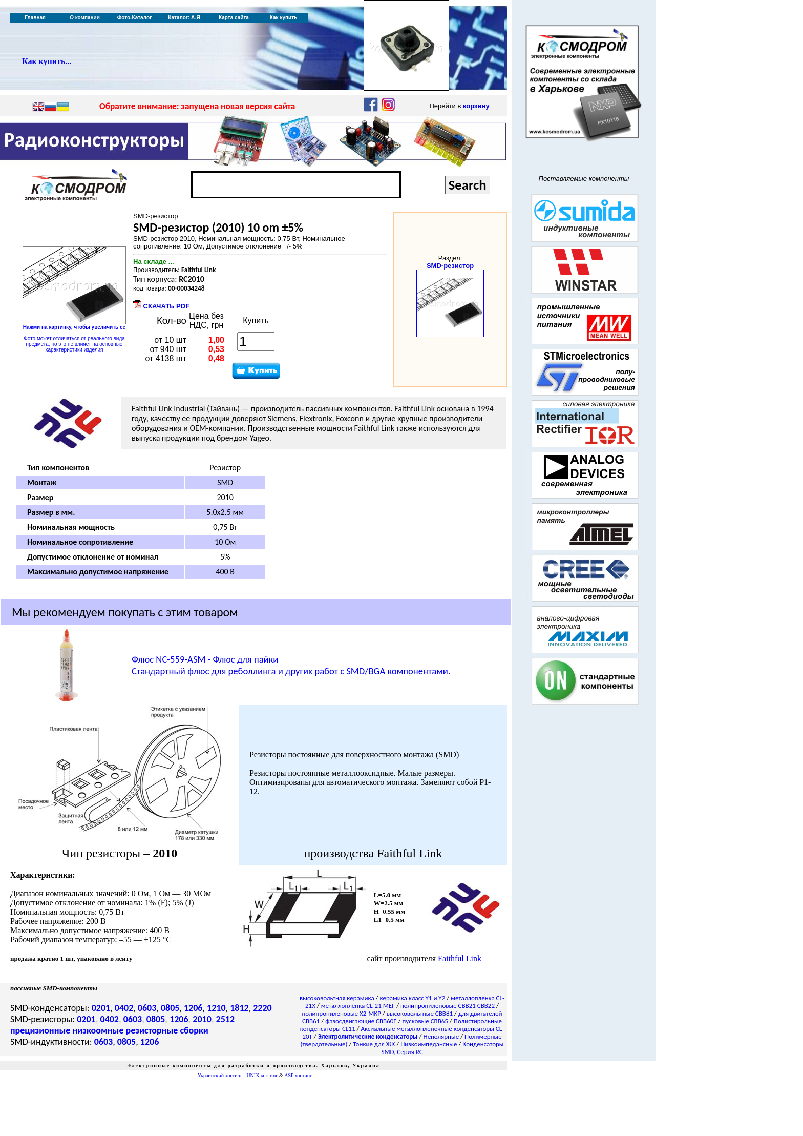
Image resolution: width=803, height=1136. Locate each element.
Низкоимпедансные (428, 1044)
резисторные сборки (167, 1030)
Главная (35, 17)
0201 (101, 1008)
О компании (85, 17)
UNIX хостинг (262, 1075)
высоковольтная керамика (337, 998)
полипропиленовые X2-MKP (341, 1013)
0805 (170, 1008)
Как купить (283, 17)
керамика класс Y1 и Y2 (413, 998)
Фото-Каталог (134, 17)
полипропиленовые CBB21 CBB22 (447, 1005)
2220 (262, 1008)
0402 (124, 1008)
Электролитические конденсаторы (368, 1036)
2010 (202, 1019)
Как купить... (46, 61)
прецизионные (40, 1030)
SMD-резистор (450, 266)
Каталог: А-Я (184, 17)
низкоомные (97, 1030)
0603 (147, 1008)
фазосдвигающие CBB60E (361, 1021)
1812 (239, 1008)
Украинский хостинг (220, 1075)
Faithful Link (459, 958)
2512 (225, 1019)
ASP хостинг (298, 1075)
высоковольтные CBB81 (420, 1013)
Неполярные (441, 1036)
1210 (216, 1008)
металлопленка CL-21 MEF (358, 1005)
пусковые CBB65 (425, 1021)
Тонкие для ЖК (374, 1044)
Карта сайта (234, 17)
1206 (193, 1008)
